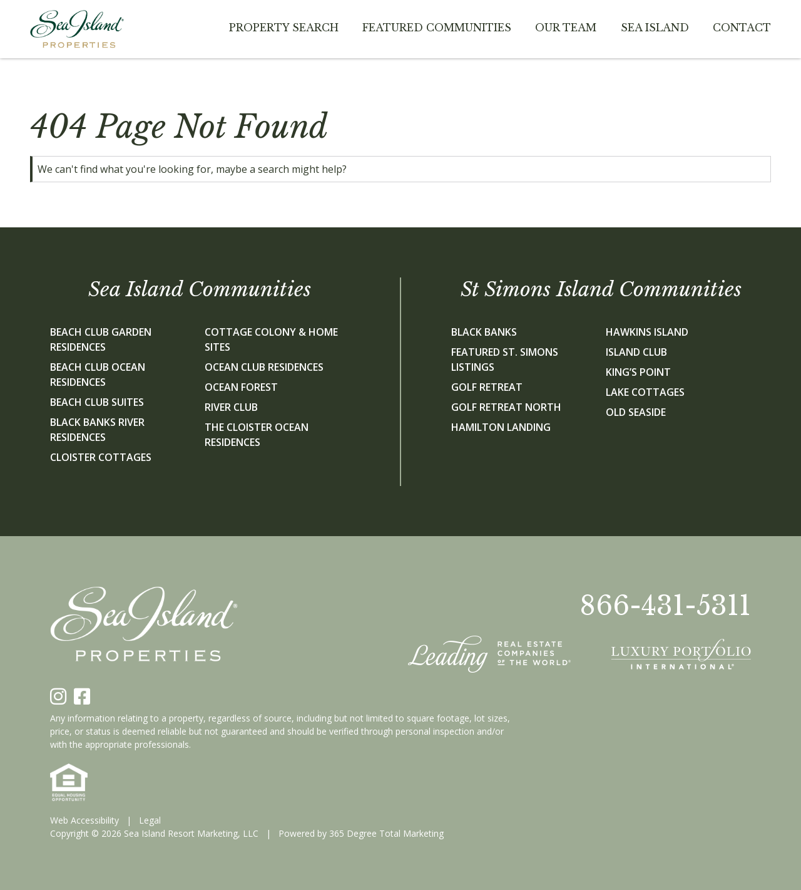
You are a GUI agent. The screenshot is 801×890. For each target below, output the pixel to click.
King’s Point (638, 372)
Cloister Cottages (100, 457)
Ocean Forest (241, 387)
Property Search (284, 27)
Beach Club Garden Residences (100, 339)
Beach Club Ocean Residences (97, 374)
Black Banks (484, 332)
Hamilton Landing (501, 427)
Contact (742, 27)
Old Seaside (636, 412)
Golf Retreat (487, 387)
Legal (150, 820)
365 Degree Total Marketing (386, 833)
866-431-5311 (665, 605)
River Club (231, 407)
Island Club (636, 352)
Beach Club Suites (97, 402)
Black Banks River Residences (97, 429)
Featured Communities (436, 27)
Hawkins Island (647, 332)
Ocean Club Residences (264, 367)
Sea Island (655, 27)
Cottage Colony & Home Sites (271, 339)
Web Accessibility (84, 820)
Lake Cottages (645, 392)
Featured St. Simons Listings (504, 359)
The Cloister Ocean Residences (257, 434)
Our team (565, 27)
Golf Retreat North (506, 407)
